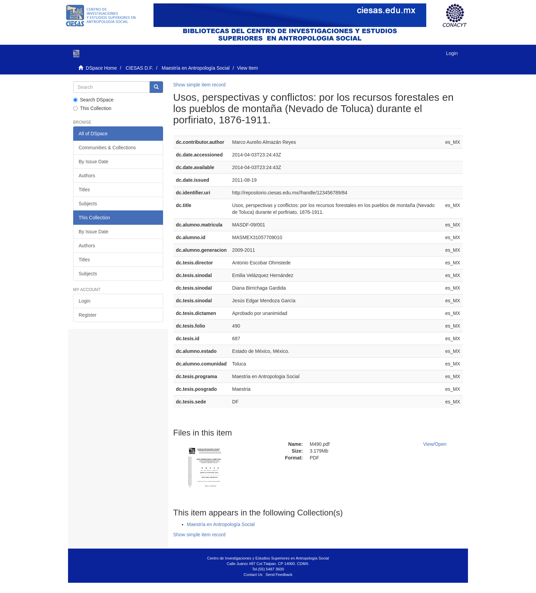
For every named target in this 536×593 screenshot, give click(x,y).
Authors (87, 175)
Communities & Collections (107, 147)
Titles (84, 189)
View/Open (434, 444)
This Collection (92, 108)
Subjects (88, 203)
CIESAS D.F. (139, 68)
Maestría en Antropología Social (195, 68)
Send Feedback (279, 575)
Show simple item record (199, 84)
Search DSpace (93, 99)
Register (87, 315)
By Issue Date (93, 161)
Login (84, 301)
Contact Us (253, 575)
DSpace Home (101, 68)
